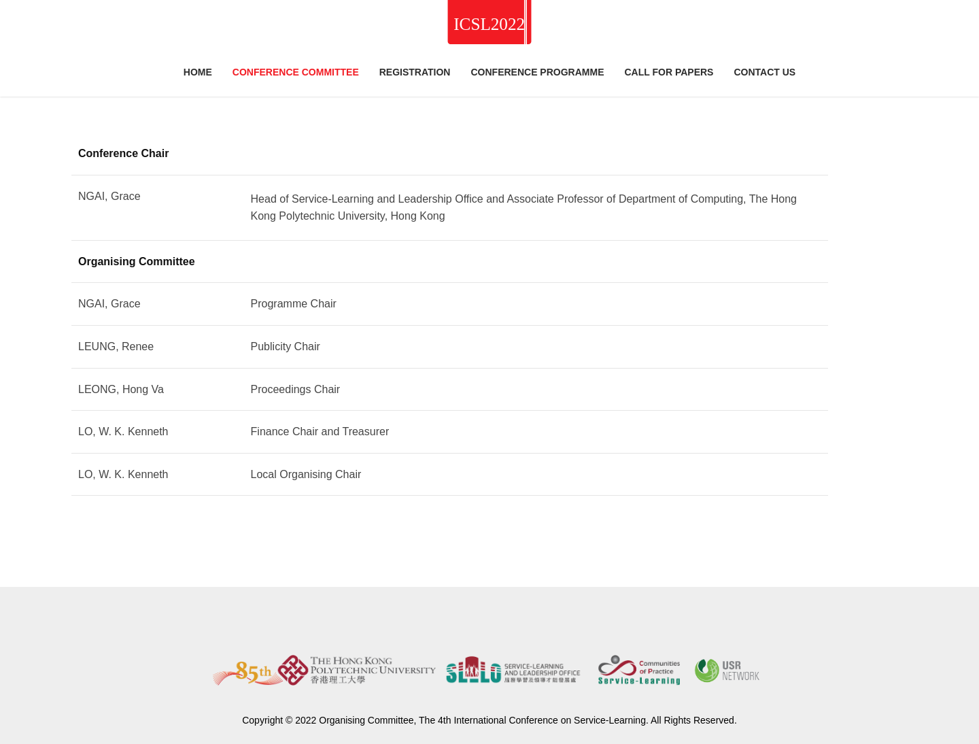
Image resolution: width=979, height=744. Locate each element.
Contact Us (764, 72)
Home (198, 72)
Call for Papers (668, 72)
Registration (415, 72)
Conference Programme (537, 72)
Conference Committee (296, 72)
